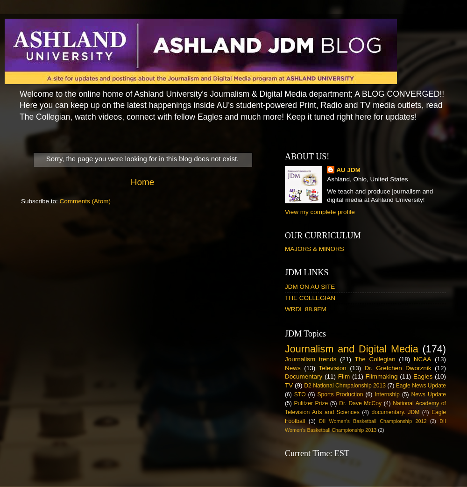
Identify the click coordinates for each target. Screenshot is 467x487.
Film (344, 376)
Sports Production (340, 394)
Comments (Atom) (85, 201)
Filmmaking (382, 376)
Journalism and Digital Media (351, 349)
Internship (387, 394)
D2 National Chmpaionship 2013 (345, 385)
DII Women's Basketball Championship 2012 (372, 421)
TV (289, 385)
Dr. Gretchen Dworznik (398, 368)
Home (142, 182)
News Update (428, 394)
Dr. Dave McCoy (360, 403)
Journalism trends (310, 359)
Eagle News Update (421, 385)
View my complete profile (320, 211)
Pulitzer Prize (311, 403)
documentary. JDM (395, 412)
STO (300, 394)
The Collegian (375, 359)
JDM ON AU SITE (310, 286)
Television (333, 368)
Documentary (303, 376)
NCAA (423, 359)
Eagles (422, 376)
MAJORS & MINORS (314, 248)
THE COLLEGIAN (310, 297)
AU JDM (348, 169)
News (293, 368)
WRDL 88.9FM (305, 309)
